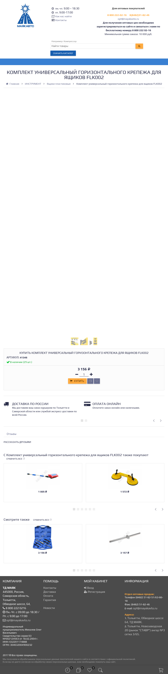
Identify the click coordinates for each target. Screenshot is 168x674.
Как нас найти (63, 16)
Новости (49, 608)
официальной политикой (121, 659)
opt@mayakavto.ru (128, 18)
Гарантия (49, 600)
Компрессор (70, 41)
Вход (89, 588)
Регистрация (94, 592)
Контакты (60, 20)
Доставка (49, 592)
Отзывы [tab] (11, 433)
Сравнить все (15, 458)
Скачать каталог (63, 53)
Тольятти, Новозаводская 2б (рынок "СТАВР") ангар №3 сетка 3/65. (145, 630)
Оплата (48, 595)
